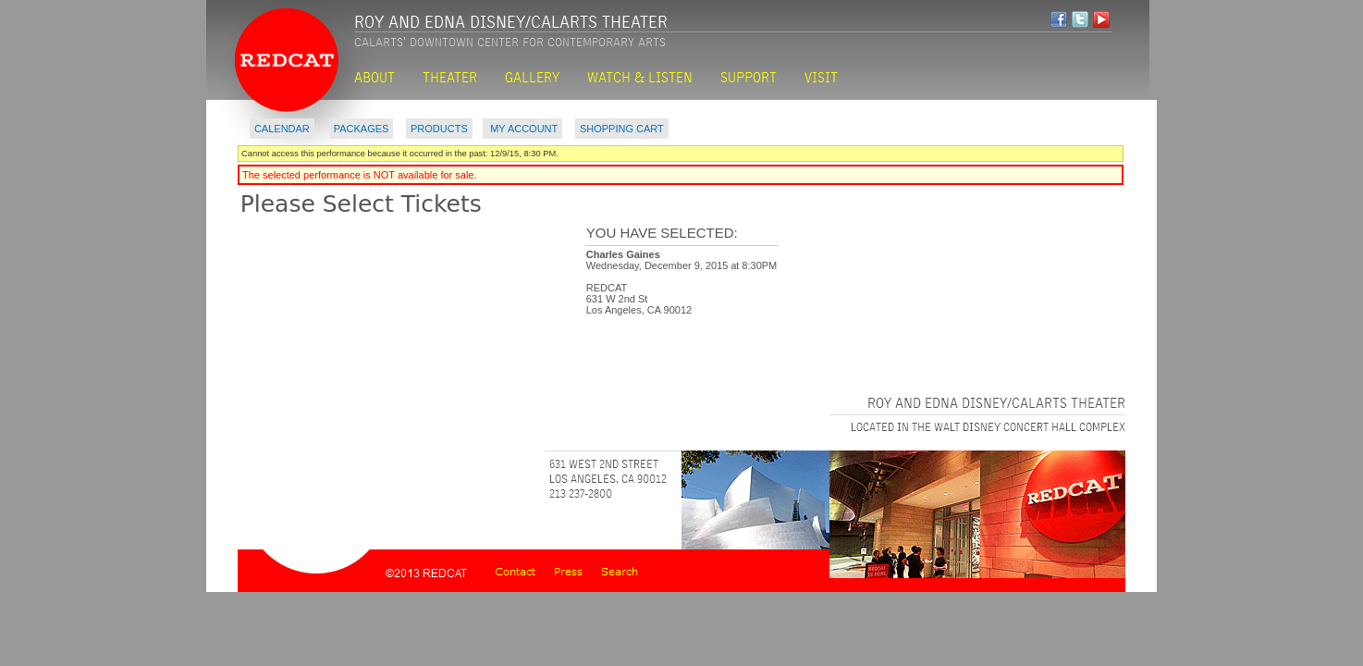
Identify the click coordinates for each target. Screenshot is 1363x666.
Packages (361, 128)
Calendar (282, 128)
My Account (522, 128)
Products (439, 128)
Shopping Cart (622, 128)
